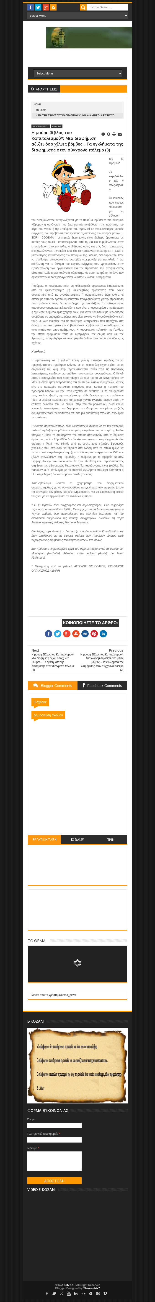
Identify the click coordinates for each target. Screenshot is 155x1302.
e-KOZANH (68, 1285)
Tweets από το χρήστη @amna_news (53, 995)
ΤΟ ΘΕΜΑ (41, 110)
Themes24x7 (91, 1288)
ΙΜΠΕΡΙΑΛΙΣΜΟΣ (41, 126)
